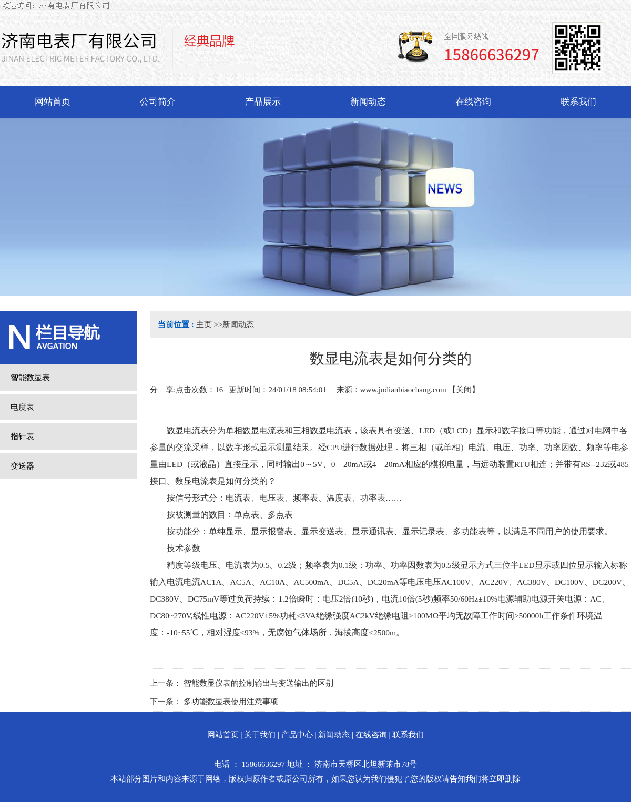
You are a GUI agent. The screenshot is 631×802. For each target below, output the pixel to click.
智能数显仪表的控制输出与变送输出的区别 (258, 683)
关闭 (464, 389)
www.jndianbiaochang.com (403, 389)
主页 (204, 324)
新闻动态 (238, 324)
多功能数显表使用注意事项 (231, 701)
